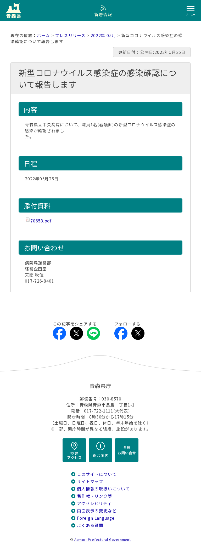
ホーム (43, 35)
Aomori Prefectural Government (102, 539)
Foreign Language (96, 518)
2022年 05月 (103, 35)
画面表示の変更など (96, 511)
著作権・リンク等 (94, 496)
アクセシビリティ (94, 503)
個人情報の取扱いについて (103, 489)
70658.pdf (41, 221)
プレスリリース (70, 35)
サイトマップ (90, 481)
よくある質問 (90, 525)
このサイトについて (96, 474)
